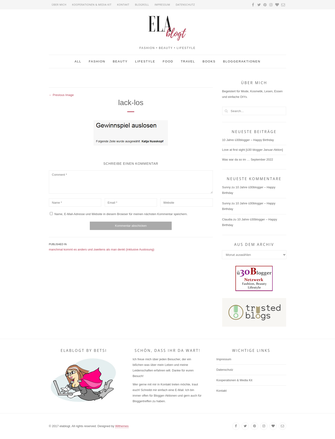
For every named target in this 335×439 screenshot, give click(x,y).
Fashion (97, 61)
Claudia (227, 219)
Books (209, 61)
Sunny (226, 187)
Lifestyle (145, 61)
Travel (188, 61)
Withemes (122, 426)
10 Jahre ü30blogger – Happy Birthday (248, 140)
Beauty (120, 61)
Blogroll (142, 4)
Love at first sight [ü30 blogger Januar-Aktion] (252, 149)
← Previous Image (61, 95)
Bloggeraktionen (242, 61)
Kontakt (123, 4)
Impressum (162, 4)
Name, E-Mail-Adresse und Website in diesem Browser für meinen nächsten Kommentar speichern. (121, 214)
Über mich (59, 4)
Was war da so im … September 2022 (247, 159)
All (77, 61)
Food (168, 61)
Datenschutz (185, 4)
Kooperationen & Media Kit (91, 4)
